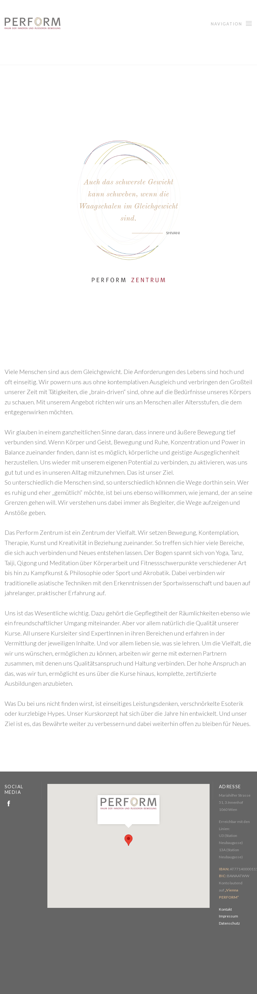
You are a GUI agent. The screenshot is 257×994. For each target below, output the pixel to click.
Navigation (231, 23)
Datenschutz (229, 923)
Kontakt (225, 909)
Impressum (228, 916)
